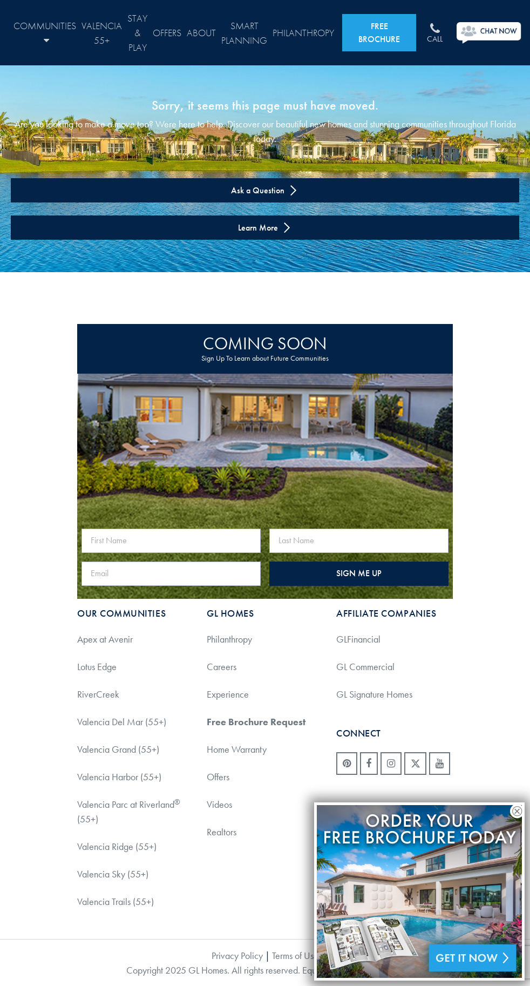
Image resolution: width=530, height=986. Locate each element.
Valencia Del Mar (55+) (121, 721)
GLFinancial (358, 639)
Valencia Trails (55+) (115, 901)
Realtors (221, 832)
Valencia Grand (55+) (118, 749)
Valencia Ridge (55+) (117, 846)
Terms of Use (295, 955)
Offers (167, 32)
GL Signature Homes (374, 694)
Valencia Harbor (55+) (119, 777)
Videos (219, 804)
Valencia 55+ (101, 32)
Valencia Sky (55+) (112, 874)
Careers (221, 666)
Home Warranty (237, 749)
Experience (228, 694)
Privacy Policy (237, 955)
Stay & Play (137, 32)
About (201, 32)
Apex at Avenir (105, 639)
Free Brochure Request (256, 721)
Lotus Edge (97, 666)
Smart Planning (244, 32)
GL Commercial (365, 666)
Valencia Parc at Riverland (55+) (128, 812)
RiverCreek (98, 694)
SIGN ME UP (359, 573)
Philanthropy (303, 32)
